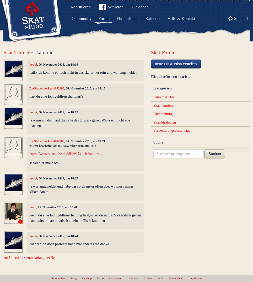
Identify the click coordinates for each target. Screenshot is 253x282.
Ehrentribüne (128, 18)
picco (32, 207)
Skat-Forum (163, 52)
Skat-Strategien (164, 122)
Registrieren (80, 7)
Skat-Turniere (17, 52)
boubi (33, 64)
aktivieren (111, 8)
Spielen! (241, 18)
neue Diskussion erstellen (176, 64)
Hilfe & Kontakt (181, 18)
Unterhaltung (163, 114)
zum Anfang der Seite (42, 258)
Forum (104, 18)
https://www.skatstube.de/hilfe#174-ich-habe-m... (65, 154)
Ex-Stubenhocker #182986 (46, 88)
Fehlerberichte (164, 97)
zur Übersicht (13, 258)
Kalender (153, 18)
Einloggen (140, 7)
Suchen (214, 154)
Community (81, 18)
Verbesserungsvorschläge (172, 130)
